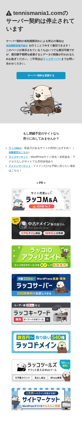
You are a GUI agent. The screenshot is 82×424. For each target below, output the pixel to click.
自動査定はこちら (18, 152)
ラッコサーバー (52, 58)
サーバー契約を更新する (41, 75)
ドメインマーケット (20, 166)
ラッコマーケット (18, 157)
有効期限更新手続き (17, 45)
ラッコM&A (15, 148)
